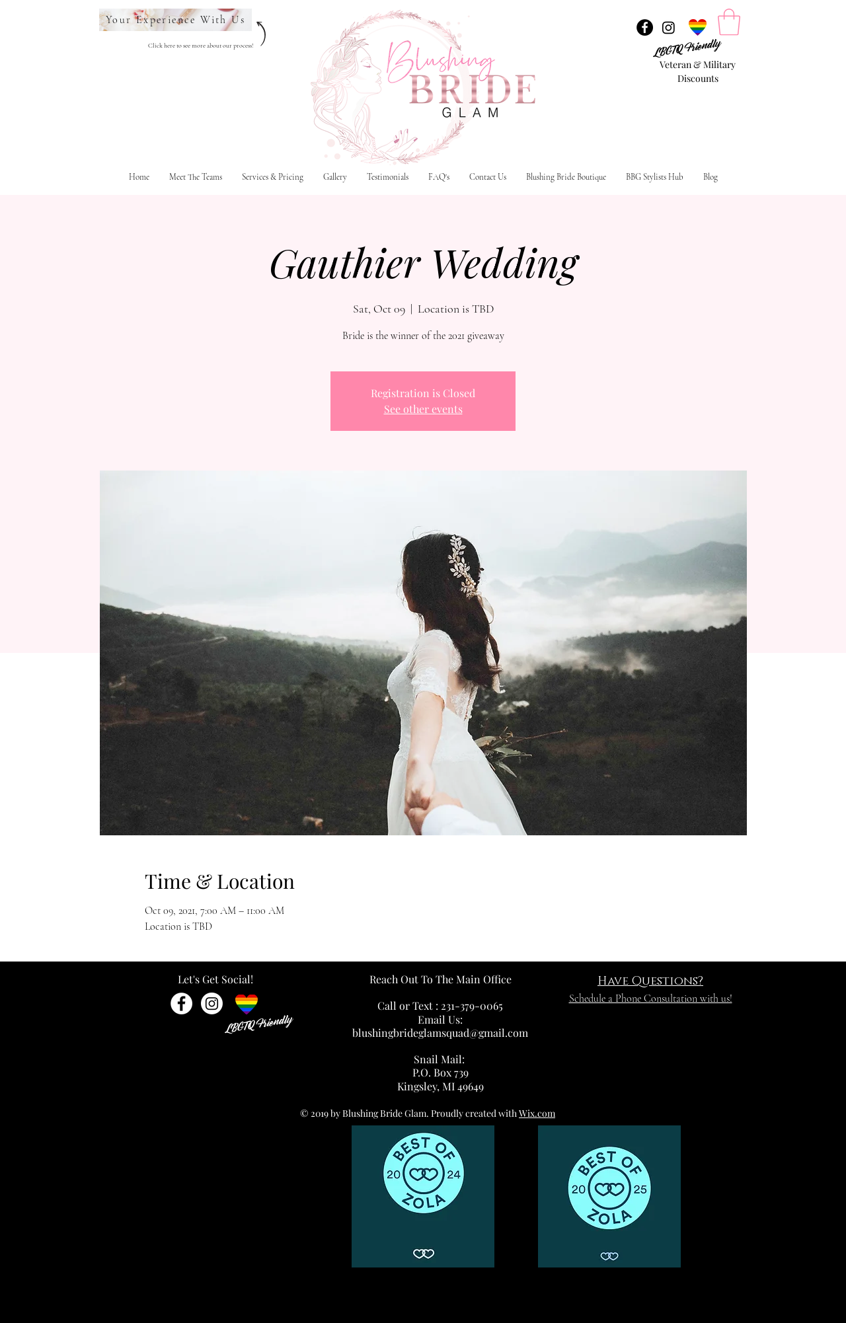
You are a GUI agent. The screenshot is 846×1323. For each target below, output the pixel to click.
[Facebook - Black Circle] (644, 27)
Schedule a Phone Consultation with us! (650, 998)
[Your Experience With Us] (175, 20)
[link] (729, 22)
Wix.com (537, 1113)
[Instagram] (668, 27)
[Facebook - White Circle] (181, 1003)
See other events (423, 409)
